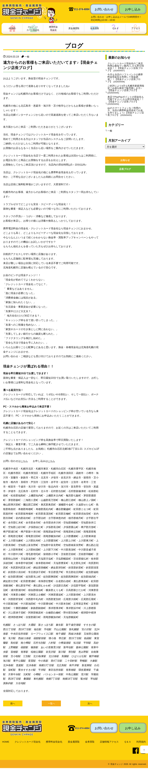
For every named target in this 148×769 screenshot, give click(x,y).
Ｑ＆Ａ (128, 742)
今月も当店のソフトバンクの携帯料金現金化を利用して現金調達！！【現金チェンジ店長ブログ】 (125, 80)
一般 (27, 57)
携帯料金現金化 (54, 742)
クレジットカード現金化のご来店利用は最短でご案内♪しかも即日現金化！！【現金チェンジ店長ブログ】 (126, 68)
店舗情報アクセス (110, 742)
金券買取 (90, 742)
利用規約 (141, 742)
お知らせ (125, 165)
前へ (12, 704)
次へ (89, 704)
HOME (5, 742)
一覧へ (51, 704)
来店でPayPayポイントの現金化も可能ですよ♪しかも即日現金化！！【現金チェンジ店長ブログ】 (126, 104)
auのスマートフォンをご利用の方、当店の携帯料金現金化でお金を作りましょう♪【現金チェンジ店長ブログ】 (126, 116)
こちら (24, 461)
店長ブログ (125, 175)
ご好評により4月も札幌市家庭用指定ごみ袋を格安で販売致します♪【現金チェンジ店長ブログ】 (126, 92)
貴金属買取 (74, 742)
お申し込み (133, 9)
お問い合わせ (104, 9)
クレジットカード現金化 (27, 742)
